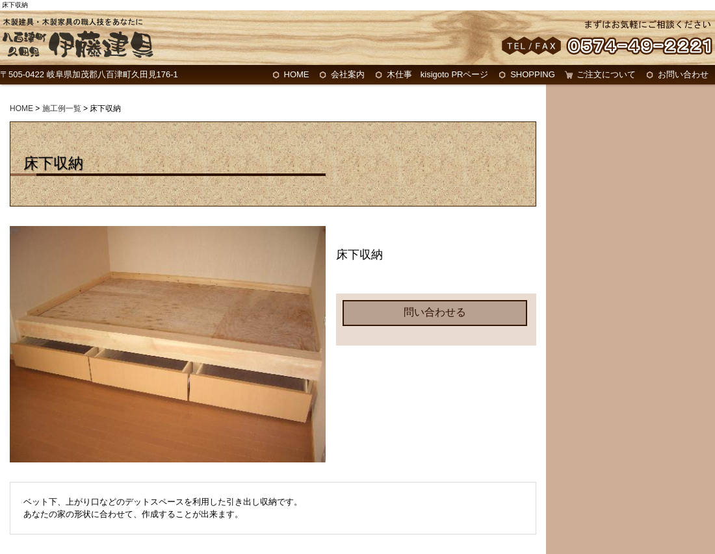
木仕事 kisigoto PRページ (438, 74)
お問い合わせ (683, 74)
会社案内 (348, 74)
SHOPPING (532, 74)
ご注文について (606, 74)
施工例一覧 (61, 108)
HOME (296, 74)
